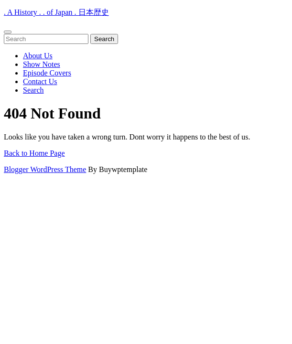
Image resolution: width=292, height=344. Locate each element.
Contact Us (40, 81)
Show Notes (41, 64)
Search (33, 90)
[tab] (7, 32)
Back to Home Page (34, 153)
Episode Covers (47, 73)
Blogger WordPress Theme (45, 169)
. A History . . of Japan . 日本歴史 (56, 12)
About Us (38, 56)
